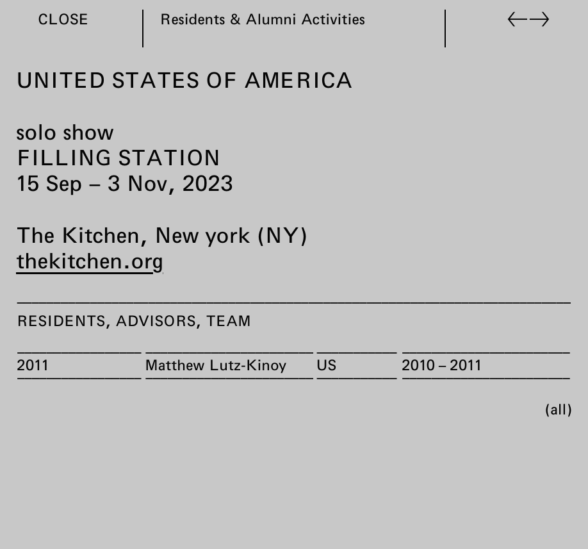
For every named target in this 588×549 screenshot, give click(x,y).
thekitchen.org (89, 260)
